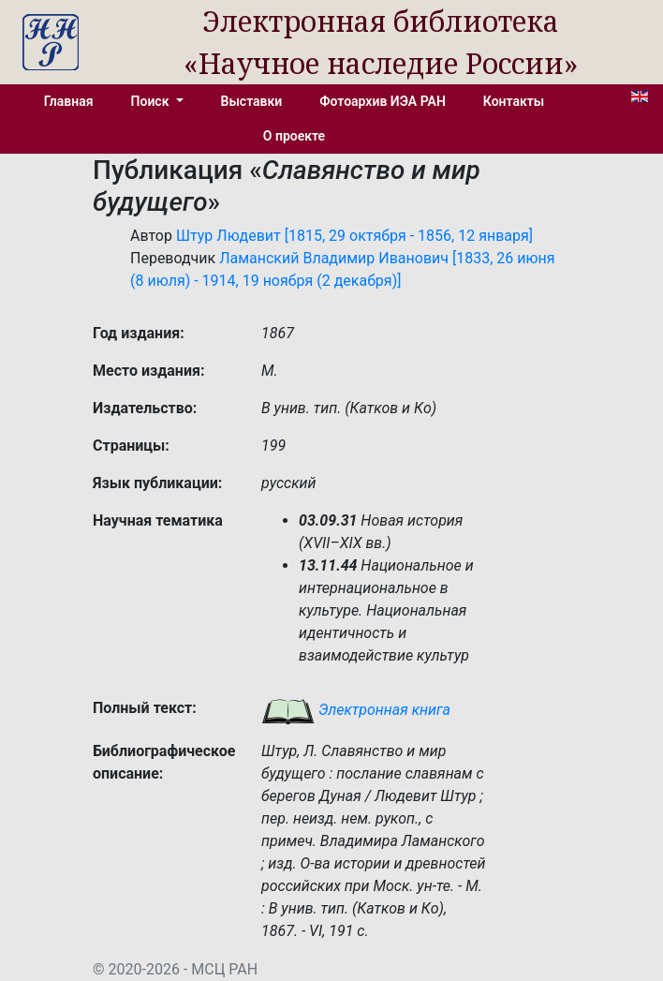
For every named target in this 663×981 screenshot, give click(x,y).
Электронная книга (355, 710)
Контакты (513, 101)
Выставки (252, 101)
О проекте (294, 135)
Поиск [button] (151, 101)
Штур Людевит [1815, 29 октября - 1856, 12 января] (354, 236)
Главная (69, 101)
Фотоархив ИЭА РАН (382, 101)
